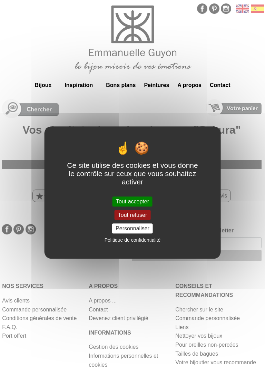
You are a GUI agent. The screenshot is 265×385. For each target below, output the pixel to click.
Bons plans (121, 85)
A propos (189, 85)
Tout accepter (132, 201)
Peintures (156, 85)
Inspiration (79, 85)
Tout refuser (132, 215)
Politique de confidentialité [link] (133, 240)
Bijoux (43, 85)
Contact (220, 85)
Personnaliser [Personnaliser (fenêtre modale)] (132, 228)
